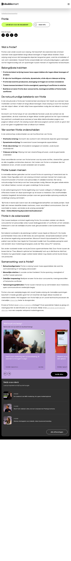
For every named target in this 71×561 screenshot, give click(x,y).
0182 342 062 (6, 521)
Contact (4, 498)
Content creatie (6, 463)
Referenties (5, 482)
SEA (2, 454)
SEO (2, 450)
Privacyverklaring (36, 554)
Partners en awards (8, 485)
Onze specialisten (7, 488)
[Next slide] (9, 373)
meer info (42, 24)
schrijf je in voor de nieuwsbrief (17, 24)
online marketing (25, 305)
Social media (5, 457)
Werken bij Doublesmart (9, 491)
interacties (14, 300)
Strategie (4, 447)
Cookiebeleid (48, 554)
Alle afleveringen (57, 432)
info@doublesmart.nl (8, 518)
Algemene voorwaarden (20, 554)
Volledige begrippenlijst (9, 13)
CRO (3, 460)
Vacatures (4, 495)
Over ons (4, 479)
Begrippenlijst (6, 554)
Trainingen (5, 469)
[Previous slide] (5, 373)
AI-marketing (5, 466)
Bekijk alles (59, 374)
